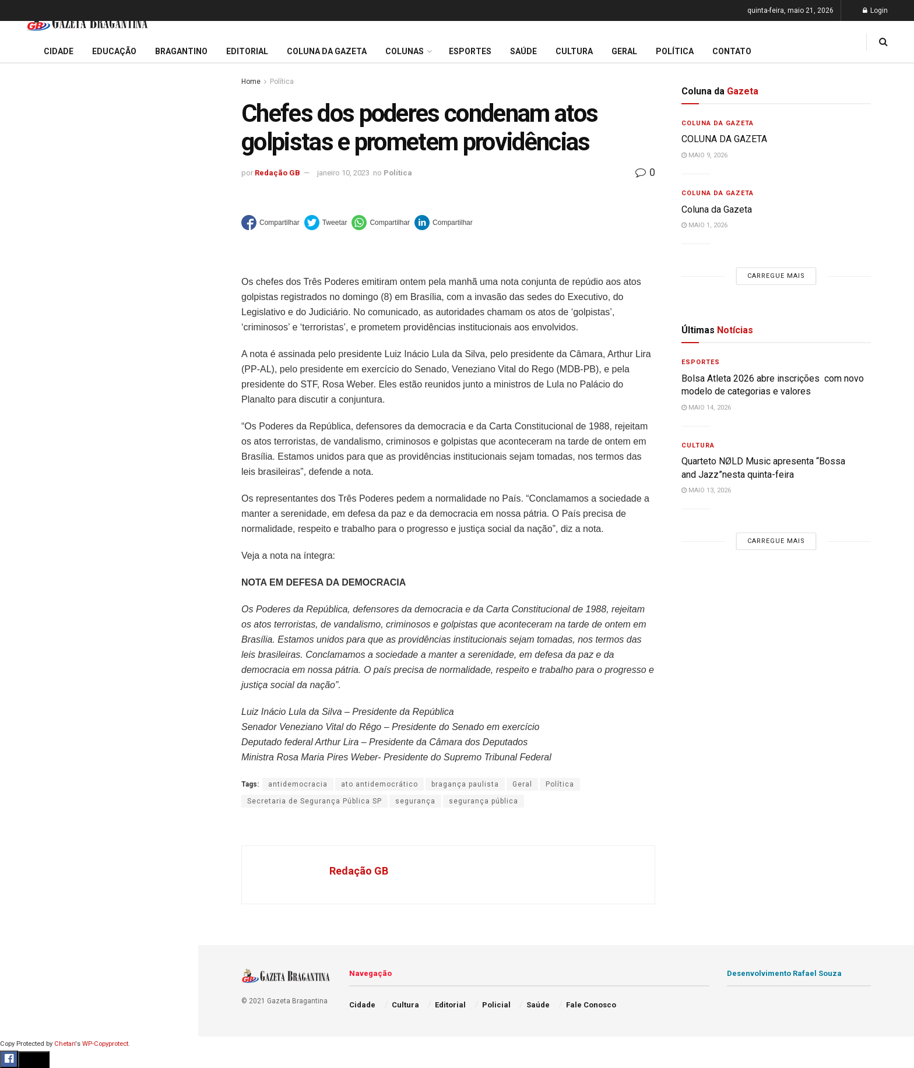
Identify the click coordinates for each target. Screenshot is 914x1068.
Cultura (26, 499)
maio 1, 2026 (704, 225)
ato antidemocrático (379, 784)
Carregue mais (99, 273)
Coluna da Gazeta (46, 433)
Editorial (28, 410)
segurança (415, 801)
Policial (26, 521)
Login (875, 10)
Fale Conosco (38, 610)
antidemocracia (298, 784)
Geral (22, 588)
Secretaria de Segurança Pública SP (314, 801)
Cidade (26, 366)
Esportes (29, 477)
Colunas (404, 51)
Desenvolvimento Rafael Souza (784, 973)
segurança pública (483, 801)
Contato (731, 51)
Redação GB (277, 172)
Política (27, 543)
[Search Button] (173, 698)
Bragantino (33, 455)
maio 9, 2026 (704, 155)
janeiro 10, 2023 (343, 172)
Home (251, 81)
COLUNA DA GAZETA (724, 138)
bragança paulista (465, 784)
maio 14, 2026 (706, 407)
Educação (31, 388)
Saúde (24, 566)
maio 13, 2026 (706, 490)
